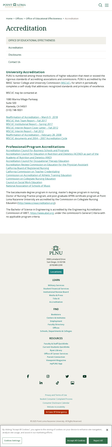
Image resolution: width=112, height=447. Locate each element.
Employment (56, 328)
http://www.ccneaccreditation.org (47, 209)
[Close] (107, 430)
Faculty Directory (56, 331)
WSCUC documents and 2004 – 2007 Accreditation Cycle (37, 144)
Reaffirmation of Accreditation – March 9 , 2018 (32, 122)
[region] (56, 436)
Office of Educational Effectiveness (44, 18)
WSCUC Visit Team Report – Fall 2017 (27, 125)
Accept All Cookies (76, 440)
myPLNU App (56, 370)
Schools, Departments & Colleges (56, 338)
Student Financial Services (56, 295)
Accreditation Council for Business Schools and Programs (38, 156)
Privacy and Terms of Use (56, 402)
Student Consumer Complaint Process (56, 406)
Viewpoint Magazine (56, 367)
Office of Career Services (56, 360)
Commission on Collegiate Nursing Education (31, 185)
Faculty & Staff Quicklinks (56, 350)
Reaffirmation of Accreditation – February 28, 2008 (34, 140)
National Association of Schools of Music (29, 192)
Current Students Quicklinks (56, 354)
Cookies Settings (12, 440)
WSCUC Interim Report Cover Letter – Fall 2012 (32, 133)
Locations (56, 278)
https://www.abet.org (43, 220)
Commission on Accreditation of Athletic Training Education (39, 181)
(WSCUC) (74, 83)
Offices (19, 18)
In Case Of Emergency (56, 419)
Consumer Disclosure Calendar (56, 410)
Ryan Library (56, 357)
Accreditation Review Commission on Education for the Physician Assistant (48, 170)
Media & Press (56, 302)
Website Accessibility (56, 414)
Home (9, 18)
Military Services (56, 292)
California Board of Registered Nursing (28, 174)
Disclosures (15, 55)
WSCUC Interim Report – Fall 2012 (25, 136)
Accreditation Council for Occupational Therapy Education (38, 167)
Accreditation (15, 47)
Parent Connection (56, 363)
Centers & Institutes (56, 324)
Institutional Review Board (56, 298)
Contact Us (14, 62)
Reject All (98, 440)
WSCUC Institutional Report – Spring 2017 (30, 129)
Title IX (56, 305)
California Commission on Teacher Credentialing (33, 177)
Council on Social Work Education (25, 188)
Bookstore (56, 321)
